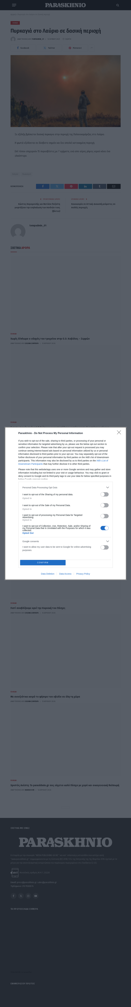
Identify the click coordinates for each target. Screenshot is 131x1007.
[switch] (104, 494)
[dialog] (65, 503)
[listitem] (65, 487)
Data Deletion (47, 574)
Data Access (65, 574)
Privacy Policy (83, 574)
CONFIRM (43, 563)
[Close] (120, 433)
